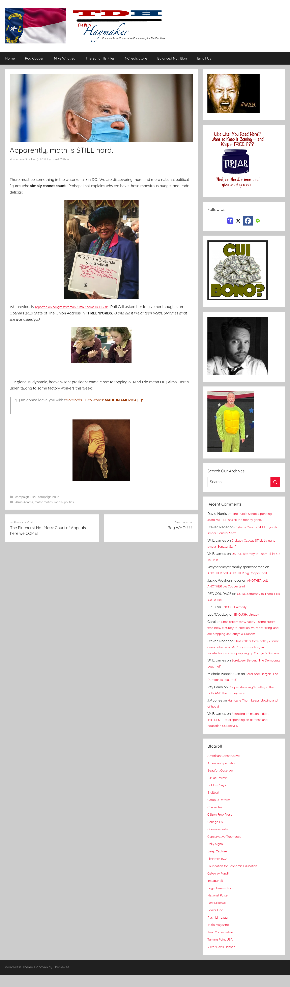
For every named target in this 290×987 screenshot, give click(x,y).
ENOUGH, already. (236, 607)
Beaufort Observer (221, 783)
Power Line (216, 922)
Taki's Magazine (219, 937)
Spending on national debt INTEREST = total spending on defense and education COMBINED (240, 732)
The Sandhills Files (100, 58)
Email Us (204, 58)
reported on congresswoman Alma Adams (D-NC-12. (79, 307)
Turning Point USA (221, 952)
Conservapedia (219, 841)
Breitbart (214, 805)
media (58, 502)
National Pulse (218, 908)
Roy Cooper (34, 58)
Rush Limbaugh (219, 929)
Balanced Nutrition (172, 58)
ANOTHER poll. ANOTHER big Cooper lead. (241, 573)
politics (69, 502)
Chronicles (215, 819)
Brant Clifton (60, 159)
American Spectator (223, 775)
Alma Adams (24, 502)
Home (10, 58)
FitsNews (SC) (218, 871)
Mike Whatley (64, 58)
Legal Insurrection (221, 900)
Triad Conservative (222, 944)
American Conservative (225, 768)
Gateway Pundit (220, 885)
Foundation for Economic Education (235, 878)
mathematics (43, 502)
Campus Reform (220, 812)
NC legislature (136, 58)
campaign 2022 (25, 497)
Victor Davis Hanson (223, 959)
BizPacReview (218, 790)
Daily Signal (216, 856)
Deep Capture (218, 863)
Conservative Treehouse (226, 849)
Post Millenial (218, 915)
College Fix (216, 834)
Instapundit (216, 893)
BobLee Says (217, 797)
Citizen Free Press (221, 827)
